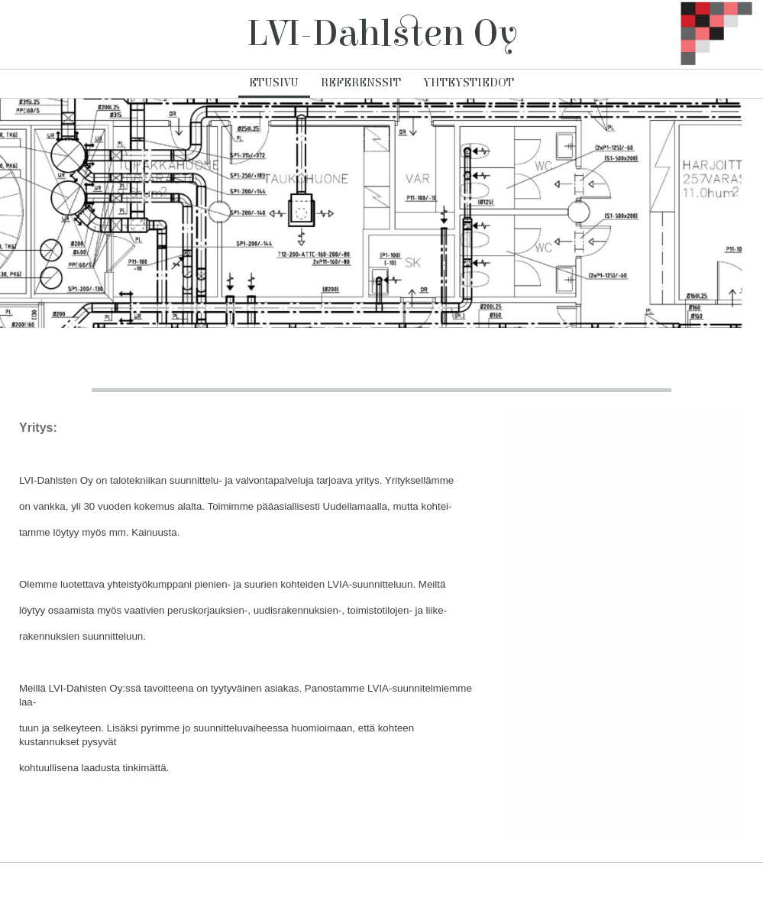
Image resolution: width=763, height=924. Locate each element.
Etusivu (274, 82)
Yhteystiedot (468, 82)
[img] (705, 34)
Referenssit (361, 82)
